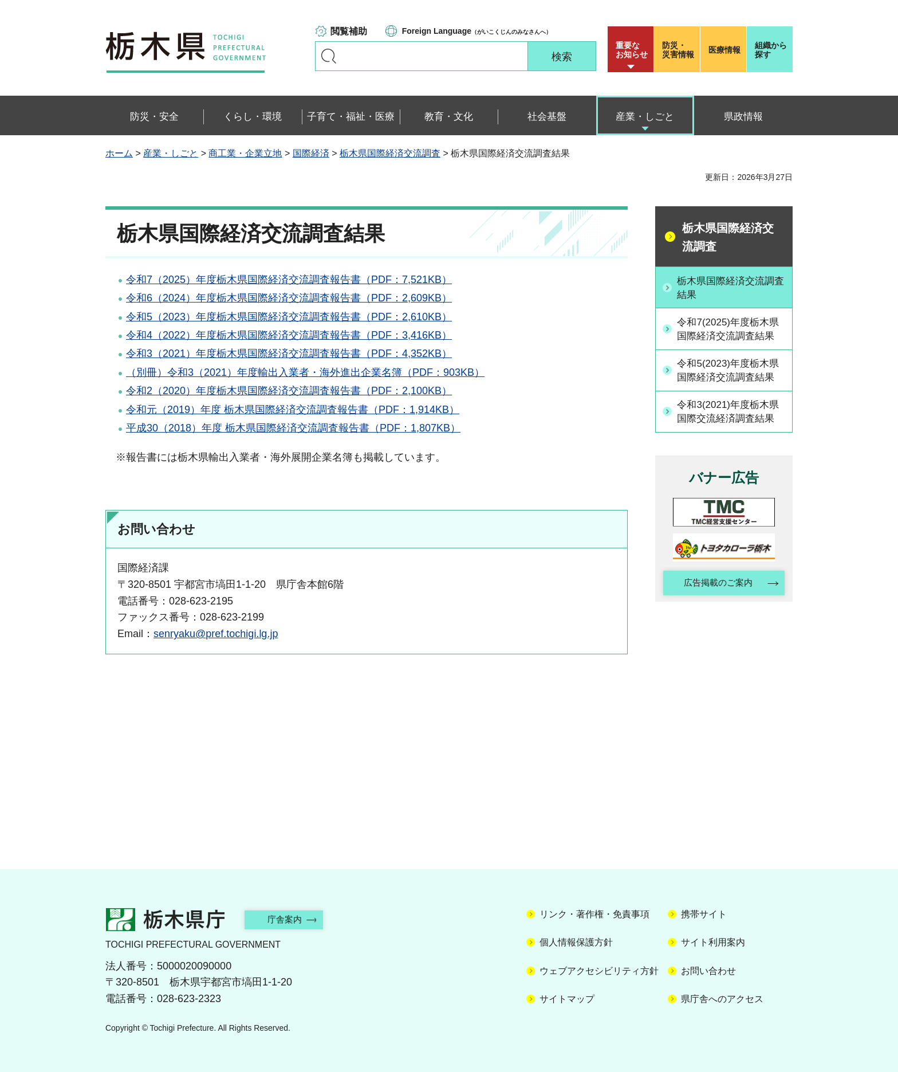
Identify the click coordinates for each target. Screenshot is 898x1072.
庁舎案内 (291, 919)
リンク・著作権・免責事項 (594, 914)
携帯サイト (704, 914)
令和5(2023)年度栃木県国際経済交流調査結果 (730, 392)
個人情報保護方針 (576, 942)
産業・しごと (170, 153)
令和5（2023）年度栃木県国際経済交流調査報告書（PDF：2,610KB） (289, 317)
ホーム (119, 153)
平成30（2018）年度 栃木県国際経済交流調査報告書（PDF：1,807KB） (293, 428)
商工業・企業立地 (245, 153)
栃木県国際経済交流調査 (390, 153)
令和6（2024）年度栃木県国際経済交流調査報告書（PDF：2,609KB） (289, 298)
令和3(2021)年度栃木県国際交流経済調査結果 (730, 448)
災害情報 (679, 50)
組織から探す (771, 50)
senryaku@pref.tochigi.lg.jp (215, 633)
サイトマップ (566, 999)
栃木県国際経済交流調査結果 (730, 287)
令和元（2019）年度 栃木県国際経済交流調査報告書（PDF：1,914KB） (292, 409)
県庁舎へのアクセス (722, 999)
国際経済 (311, 153)
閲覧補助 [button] (348, 31)
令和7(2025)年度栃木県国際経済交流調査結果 (730, 336)
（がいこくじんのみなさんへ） (477, 31)
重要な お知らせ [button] (632, 50)
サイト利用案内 (713, 942)
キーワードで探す (328, 56)
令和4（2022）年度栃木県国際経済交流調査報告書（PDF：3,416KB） (289, 335)
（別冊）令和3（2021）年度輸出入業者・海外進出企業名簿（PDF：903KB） (305, 372)
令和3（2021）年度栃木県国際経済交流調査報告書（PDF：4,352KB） (289, 353)
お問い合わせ (708, 971)
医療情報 (724, 49)
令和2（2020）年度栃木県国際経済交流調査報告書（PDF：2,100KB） (289, 390)
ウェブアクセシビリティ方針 (599, 971)
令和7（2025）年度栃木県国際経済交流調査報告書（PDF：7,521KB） (289, 279)
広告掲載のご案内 (714, 628)
